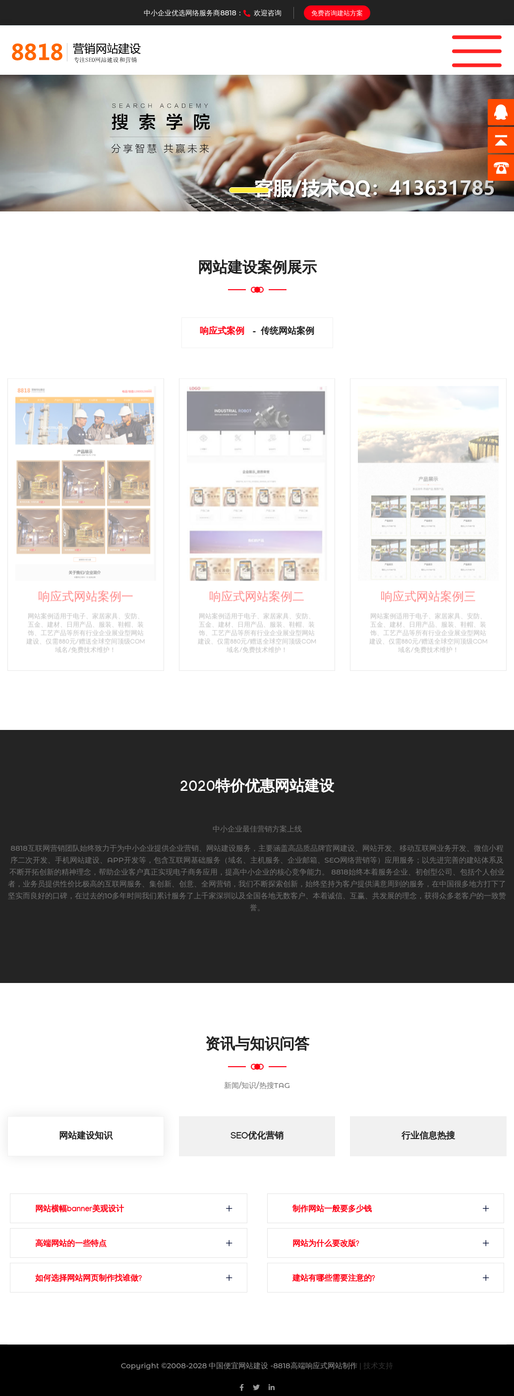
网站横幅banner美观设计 (79, 1210)
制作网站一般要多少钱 (332, 1210)
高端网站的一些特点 (71, 1244)
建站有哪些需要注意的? (333, 1279)
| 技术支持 (376, 1365)
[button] (38, 143)
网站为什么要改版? (325, 1244)
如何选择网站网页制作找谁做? (88, 1279)
